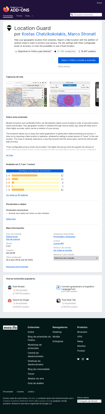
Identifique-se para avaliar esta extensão (35, 171)
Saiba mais (11, 219)
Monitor (81, 346)
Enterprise (58, 341)
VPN (79, 336)
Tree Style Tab (68, 300)
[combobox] (86, 14)
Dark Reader (19, 286)
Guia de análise (36, 383)
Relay (80, 341)
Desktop (57, 332)
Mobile (56, 336)
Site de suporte (13, 239)
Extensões (8, 15)
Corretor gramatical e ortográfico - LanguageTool (78, 287)
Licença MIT (58, 243)
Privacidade (8, 392)
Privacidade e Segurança (64, 237)
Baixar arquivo (64, 66)
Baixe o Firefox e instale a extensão (79, 60)
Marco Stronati (82, 33)
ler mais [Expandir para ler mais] (9, 155)
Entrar (99, 3)
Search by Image (21, 300)
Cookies (20, 392)
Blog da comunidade (39, 369)
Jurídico (31, 392)
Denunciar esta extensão (17, 267)
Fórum (31, 373)
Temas (19, 15)
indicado (31, 398)
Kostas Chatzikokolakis (44, 33)
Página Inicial (12, 237)
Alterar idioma (83, 397)
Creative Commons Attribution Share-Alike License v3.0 (26, 401)
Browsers (82, 332)
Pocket (81, 350)
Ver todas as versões (62, 250)
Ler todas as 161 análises (17, 195)
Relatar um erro (36, 378)
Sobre (31, 332)
